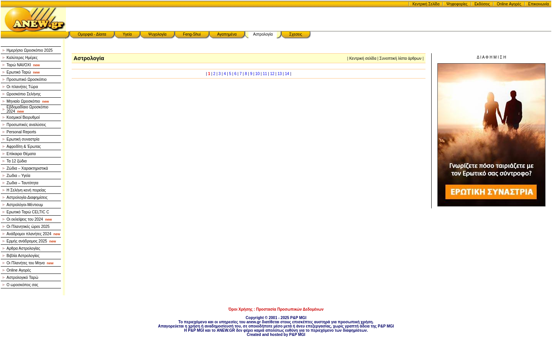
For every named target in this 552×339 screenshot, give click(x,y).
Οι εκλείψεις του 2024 (29, 219)
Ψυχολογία (157, 34)
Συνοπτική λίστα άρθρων (401, 58)
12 (272, 74)
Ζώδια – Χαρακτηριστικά (27, 168)
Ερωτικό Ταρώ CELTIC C (28, 212)
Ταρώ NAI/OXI (23, 65)
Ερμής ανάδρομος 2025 (31, 241)
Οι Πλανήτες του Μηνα (30, 263)
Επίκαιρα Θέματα (21, 154)
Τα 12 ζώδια (17, 161)
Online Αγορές (509, 4)
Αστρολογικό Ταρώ (22, 277)
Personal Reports (21, 132)
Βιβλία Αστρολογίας (23, 256)
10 (257, 74)
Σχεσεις (295, 34)
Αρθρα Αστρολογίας (23, 248)
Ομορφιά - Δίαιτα (92, 34)
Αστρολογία (263, 34)
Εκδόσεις (482, 4)
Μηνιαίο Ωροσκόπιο (28, 101)
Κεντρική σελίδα (362, 58)
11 (265, 74)
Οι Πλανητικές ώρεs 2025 (28, 226)
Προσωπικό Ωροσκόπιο (27, 79)
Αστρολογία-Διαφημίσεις (27, 197)
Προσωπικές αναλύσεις (26, 125)
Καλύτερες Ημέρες (22, 58)
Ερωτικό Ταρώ (23, 72)
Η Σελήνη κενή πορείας (26, 190)
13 (280, 74)
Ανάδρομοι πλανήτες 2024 (33, 234)
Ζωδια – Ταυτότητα (22, 183)
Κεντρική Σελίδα (426, 4)
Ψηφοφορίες (456, 4)
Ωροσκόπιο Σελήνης (24, 94)
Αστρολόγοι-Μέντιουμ (25, 205)
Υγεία (127, 34)
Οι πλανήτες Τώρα (22, 87)
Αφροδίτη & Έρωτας (24, 146)
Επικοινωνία (538, 4)
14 (287, 74)
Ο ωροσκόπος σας (22, 285)
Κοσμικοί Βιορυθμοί (23, 117)
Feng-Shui (191, 34)
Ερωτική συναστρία (23, 139)
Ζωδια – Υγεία (18, 176)
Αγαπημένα (227, 34)
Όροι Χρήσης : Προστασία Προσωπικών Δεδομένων (276, 309)
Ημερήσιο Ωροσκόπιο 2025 (30, 50)
